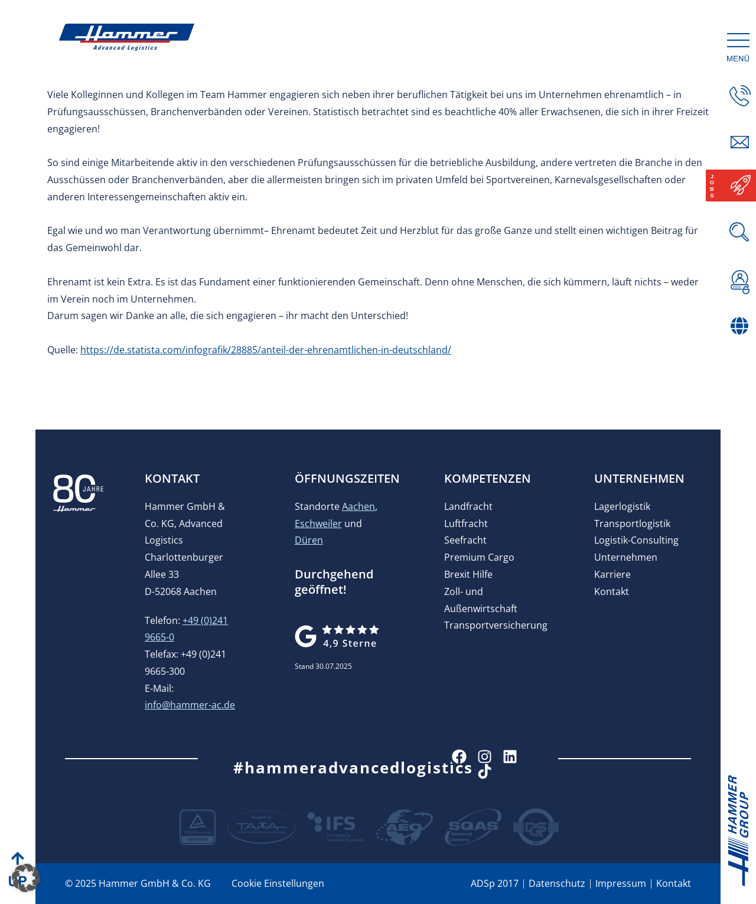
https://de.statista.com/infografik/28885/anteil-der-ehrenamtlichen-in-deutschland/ (265, 349)
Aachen (358, 506)
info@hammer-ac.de (190, 704)
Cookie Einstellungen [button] (278, 883)
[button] (26, 878)
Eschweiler (318, 523)
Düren (309, 540)
